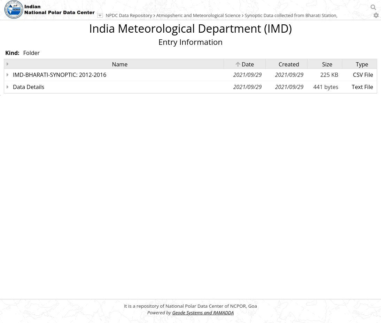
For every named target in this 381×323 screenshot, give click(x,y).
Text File (362, 87)
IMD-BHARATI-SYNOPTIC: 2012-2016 (59, 75)
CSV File (363, 75)
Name (119, 64)
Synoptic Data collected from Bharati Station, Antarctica (302, 15)
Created (289, 64)
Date (244, 64)
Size (327, 64)
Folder (31, 53)
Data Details (28, 87)
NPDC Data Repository (129, 15)
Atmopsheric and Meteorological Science (198, 15)
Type (362, 64)
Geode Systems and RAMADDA (203, 312)
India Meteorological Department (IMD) (190, 28)
